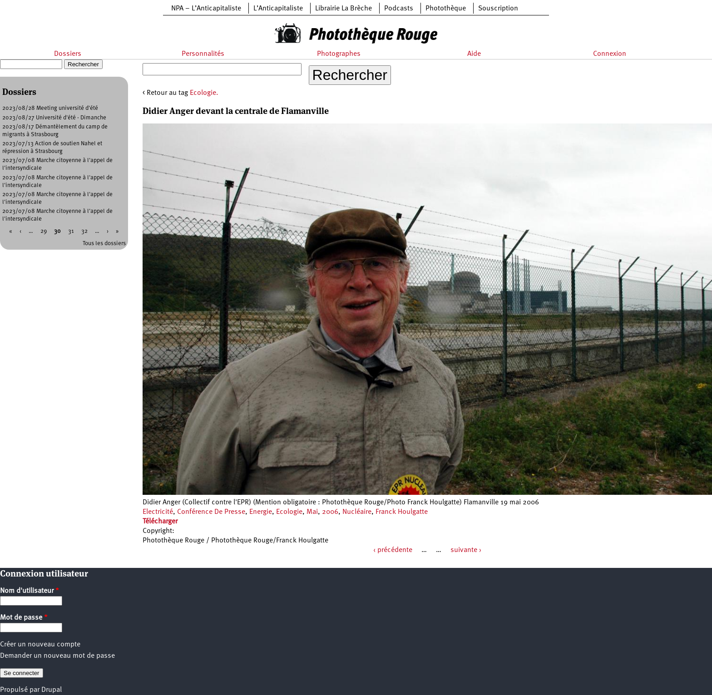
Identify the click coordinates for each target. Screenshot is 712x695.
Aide (474, 54)
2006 (330, 512)
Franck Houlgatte (402, 512)
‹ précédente (392, 550)
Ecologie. (204, 93)
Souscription (498, 8)
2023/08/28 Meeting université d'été (50, 108)
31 (71, 231)
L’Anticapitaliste (278, 8)
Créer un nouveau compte (40, 644)
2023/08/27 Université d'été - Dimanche (54, 118)
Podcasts (398, 8)
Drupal (51, 690)
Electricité (158, 512)
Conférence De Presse (211, 512)
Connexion (609, 54)
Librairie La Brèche (343, 8)
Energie (260, 512)
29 (43, 231)
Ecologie (289, 512)
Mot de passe (24, 617)
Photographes (339, 54)
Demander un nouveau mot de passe (57, 656)
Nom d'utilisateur (29, 591)
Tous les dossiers (104, 243)
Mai (312, 512)
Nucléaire (356, 512)
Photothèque (445, 8)
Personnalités (203, 54)
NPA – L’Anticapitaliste (206, 8)
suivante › (465, 550)
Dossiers (67, 54)
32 (84, 231)
